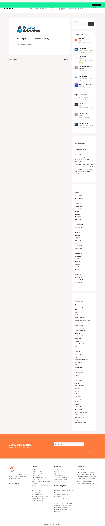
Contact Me (57, 469)
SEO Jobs (77, 374)
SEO (76, 361)
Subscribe (90, 447)
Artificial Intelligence (80, 303)
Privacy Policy (47, 520)
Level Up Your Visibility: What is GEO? (84, 160)
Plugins (76, 353)
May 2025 (77, 210)
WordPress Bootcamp (80, 418)
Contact (61, 5)
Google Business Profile (80, 326)
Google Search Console (80, 332)
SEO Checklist (78, 366)
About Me (56, 465)
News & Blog (57, 467)
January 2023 (78, 270)
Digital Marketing (79, 324)
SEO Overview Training (38, 468)
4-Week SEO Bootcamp (37, 475)
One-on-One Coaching (80, 345)
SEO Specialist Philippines (81, 382)
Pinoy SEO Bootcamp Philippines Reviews (41, 477)
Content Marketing (79, 319)
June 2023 (77, 257)
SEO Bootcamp (78, 363)
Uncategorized (78, 405)
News (76, 342)
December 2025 (79, 194)
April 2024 (77, 234)
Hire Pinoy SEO (35, 479)
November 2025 (79, 197)
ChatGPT (77, 311)
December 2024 (79, 220)
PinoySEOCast (78, 350)
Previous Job (13, 55)
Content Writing (79, 321)
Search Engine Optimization (81, 355)
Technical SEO (78, 403)
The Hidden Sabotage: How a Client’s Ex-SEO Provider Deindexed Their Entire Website (84, 155)
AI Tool (76, 300)
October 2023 (78, 247)
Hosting (77, 337)
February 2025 (78, 215)
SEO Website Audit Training (39, 470)
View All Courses (35, 465)
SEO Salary (77, 379)
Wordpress (77, 416)
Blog (76, 305)
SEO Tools (77, 389)
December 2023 (79, 241)
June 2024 (77, 228)
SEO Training (78, 392)
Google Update (78, 334)
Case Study (77, 308)
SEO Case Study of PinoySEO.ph (39, 473)
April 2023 (77, 262)
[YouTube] (16, 479)
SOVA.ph (77, 400)
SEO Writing (78, 395)
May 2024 (77, 231)
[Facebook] (12, 479)
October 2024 (78, 223)
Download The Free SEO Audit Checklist (41, 481)
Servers (76, 397)
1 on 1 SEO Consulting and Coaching (40, 492)
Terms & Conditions (56, 520)
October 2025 (78, 199)
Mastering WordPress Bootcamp (39, 489)
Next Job (67, 55)
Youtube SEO (36, 471)
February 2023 (78, 268)
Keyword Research (79, 340)
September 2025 (79, 202)
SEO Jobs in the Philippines (38, 487)
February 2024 (78, 236)
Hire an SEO (57, 477)
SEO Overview (78, 376)
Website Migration (79, 413)
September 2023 (79, 249)
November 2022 (79, 276)
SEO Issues (77, 371)
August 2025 (78, 205)
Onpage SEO (78, 347)
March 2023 (78, 265)
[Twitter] (9, 479)
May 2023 (77, 260)
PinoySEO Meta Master (37, 490)
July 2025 (77, 207)
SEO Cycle (34, 485)
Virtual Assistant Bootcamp (81, 408)
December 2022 (79, 273)
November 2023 (79, 244)
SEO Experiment (79, 368)
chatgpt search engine (80, 313)
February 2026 (78, 192)
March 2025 (78, 213)
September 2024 (79, 226)
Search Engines (78, 358)
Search (76, 17)
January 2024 (78, 239)
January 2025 (78, 218)
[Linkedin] (19, 479)
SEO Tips (77, 384)
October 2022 (78, 278)
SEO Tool (77, 387)
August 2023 (78, 252)
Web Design (78, 410)
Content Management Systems (82, 316)
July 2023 (77, 255)
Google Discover (79, 329)
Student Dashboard (58, 471)
